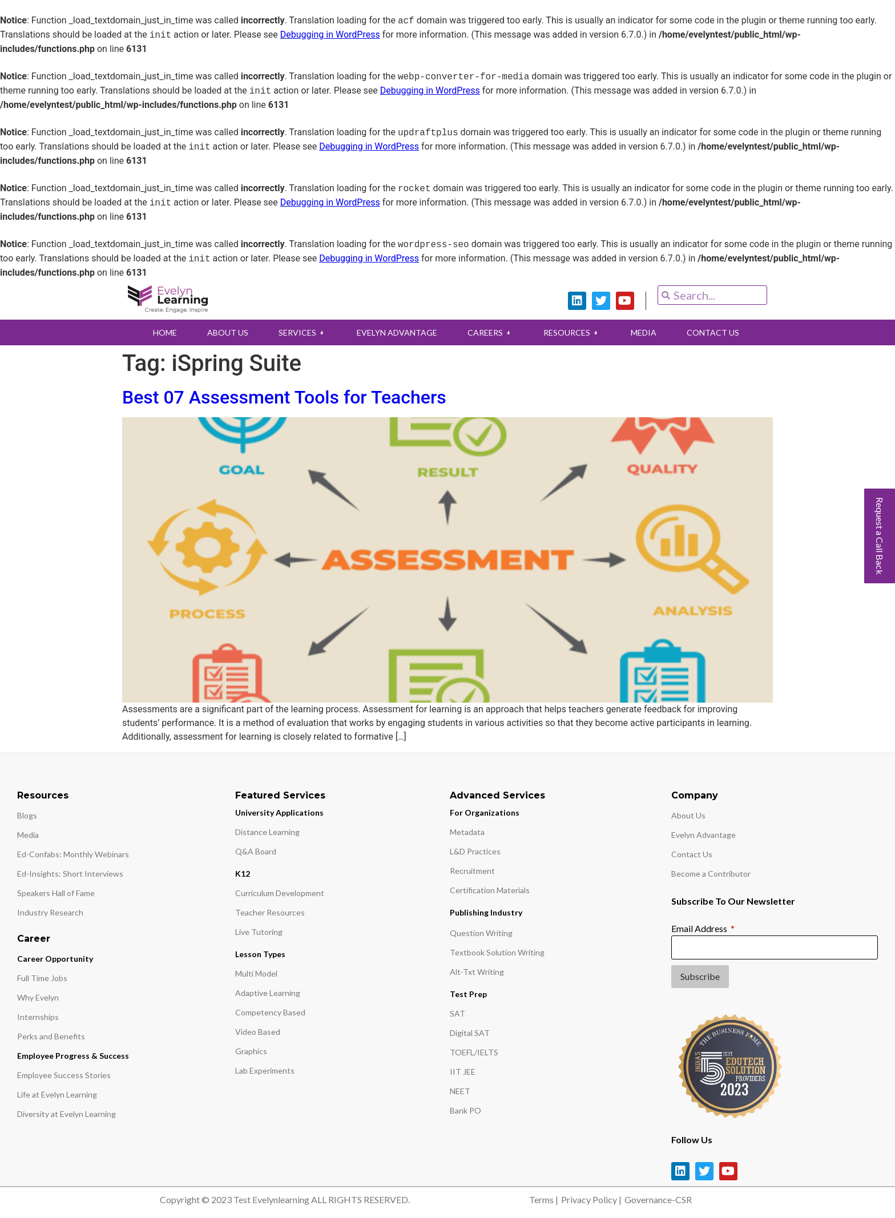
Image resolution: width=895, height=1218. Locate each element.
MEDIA (646, 332)
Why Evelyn (38, 997)
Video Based (257, 1031)
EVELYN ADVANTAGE (396, 332)
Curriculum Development (279, 893)
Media (28, 835)
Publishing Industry (486, 912)
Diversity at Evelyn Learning (66, 1114)
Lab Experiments (265, 1070)
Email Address (700, 928)
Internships (38, 1017)
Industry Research (50, 912)
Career (33, 938)
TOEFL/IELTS (474, 1052)
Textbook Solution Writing (497, 952)
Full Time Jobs (42, 978)
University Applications (279, 812)
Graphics (251, 1051)
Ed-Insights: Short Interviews (70, 873)
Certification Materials (490, 890)
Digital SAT (470, 1033)
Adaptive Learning (267, 993)
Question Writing (481, 933)
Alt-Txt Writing (477, 972)
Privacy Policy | (591, 1199)
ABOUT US (224, 332)
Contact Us (691, 854)
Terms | (543, 1199)
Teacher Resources (270, 912)
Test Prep (468, 994)
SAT (457, 1013)
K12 (242, 873)
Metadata (467, 832)
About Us (688, 815)
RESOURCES (573, 332)
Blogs (27, 815)
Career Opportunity (55, 958)
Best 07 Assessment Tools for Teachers (284, 397)
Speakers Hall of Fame (56, 893)
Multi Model (256, 973)
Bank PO (465, 1110)
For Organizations (484, 812)
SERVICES (301, 332)
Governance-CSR (658, 1199)
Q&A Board (255, 851)
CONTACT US (717, 332)
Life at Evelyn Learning (57, 1094)
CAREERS (491, 332)
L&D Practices (475, 851)
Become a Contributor (711, 873)
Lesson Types (260, 954)
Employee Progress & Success (73, 1055)
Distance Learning (267, 832)
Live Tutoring (259, 932)
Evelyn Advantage (703, 835)
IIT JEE (462, 1071)
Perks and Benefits (51, 1036)
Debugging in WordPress (330, 35)
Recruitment (472, 871)
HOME (161, 332)
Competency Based (270, 1012)
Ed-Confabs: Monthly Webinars (73, 854)
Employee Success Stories (64, 1075)
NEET (460, 1091)
